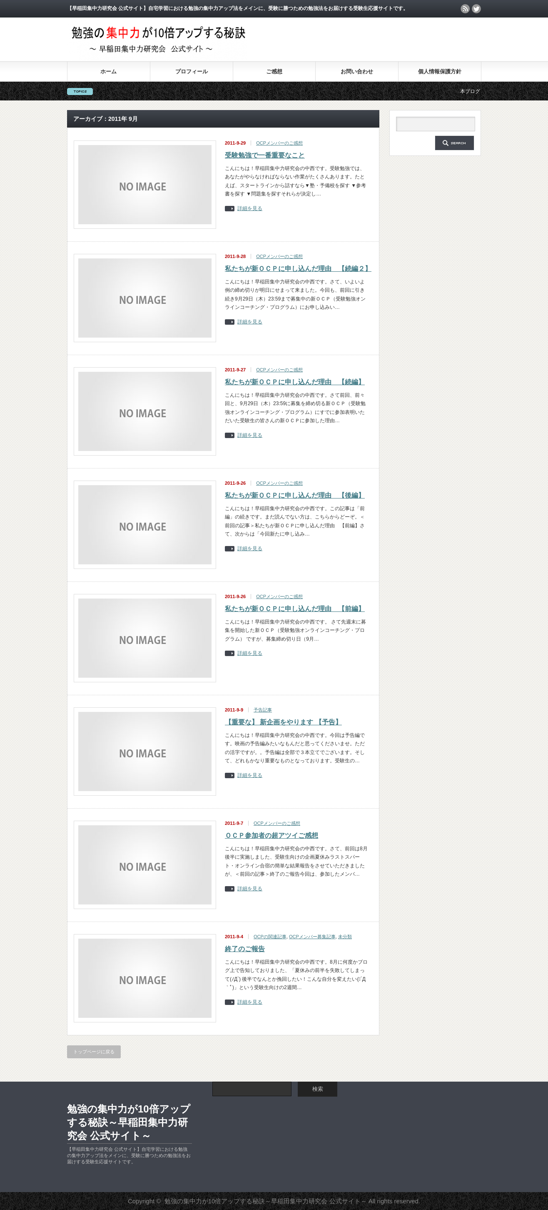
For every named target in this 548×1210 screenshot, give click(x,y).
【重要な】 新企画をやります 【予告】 (283, 722)
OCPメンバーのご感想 (279, 142)
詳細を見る (249, 208)
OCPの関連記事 (270, 936)
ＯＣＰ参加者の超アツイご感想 (271, 835)
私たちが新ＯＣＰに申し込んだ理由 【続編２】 (298, 268)
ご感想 (274, 71)
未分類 (345, 936)
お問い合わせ (357, 71)
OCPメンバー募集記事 (312, 936)
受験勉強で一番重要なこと (265, 155)
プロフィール (191, 71)
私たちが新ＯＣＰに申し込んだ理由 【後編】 (295, 495)
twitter (476, 8)
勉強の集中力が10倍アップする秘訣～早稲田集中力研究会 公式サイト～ (128, 1122)
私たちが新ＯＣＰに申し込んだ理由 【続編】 (295, 382)
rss (465, 8)
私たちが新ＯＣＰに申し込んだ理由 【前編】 (295, 608)
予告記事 (263, 709)
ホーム (108, 71)
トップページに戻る (94, 1051)
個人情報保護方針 (439, 71)
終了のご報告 (245, 948)
